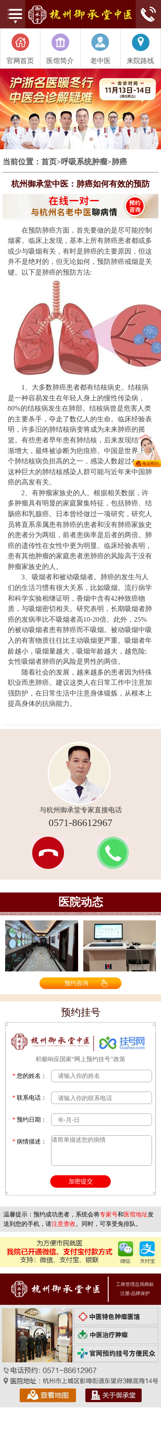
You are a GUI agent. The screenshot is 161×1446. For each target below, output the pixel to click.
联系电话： (29, 1098)
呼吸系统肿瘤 (84, 162)
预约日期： (29, 1119)
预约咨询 (76, 983)
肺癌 (119, 162)
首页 (49, 162)
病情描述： (29, 1141)
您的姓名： (29, 1076)
